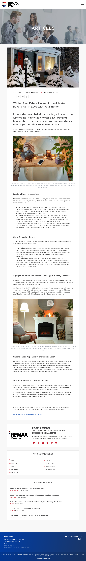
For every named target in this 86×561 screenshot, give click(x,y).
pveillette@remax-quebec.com (18, 547)
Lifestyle (13, 473)
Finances (13, 469)
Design (17, 92)
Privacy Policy (73, 554)
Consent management (44, 555)
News (47, 460)
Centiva (46, 558)
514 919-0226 (11, 545)
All (11, 460)
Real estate (49, 463)
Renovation (49, 466)
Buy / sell (14, 463)
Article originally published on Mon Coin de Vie (28, 415)
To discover (49, 469)
